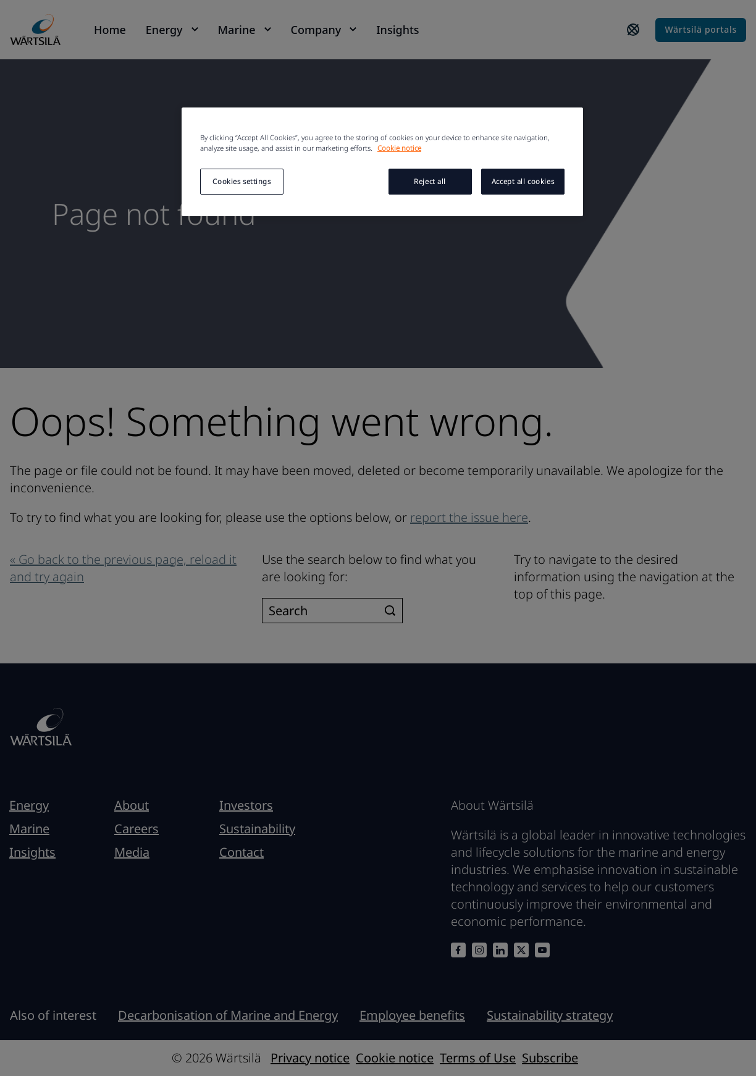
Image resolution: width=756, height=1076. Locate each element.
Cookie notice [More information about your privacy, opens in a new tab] (399, 148)
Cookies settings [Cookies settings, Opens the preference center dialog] (241, 181)
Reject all (430, 181)
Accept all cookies (523, 181)
